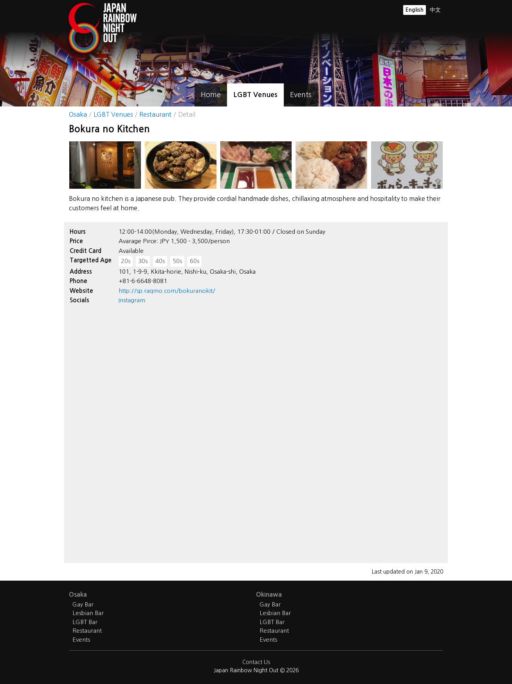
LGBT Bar (84, 622)
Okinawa (269, 594)
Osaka (78, 114)
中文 (435, 10)
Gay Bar (83, 604)
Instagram (132, 300)
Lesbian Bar (88, 613)
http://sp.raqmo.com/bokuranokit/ (167, 291)
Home (211, 94)
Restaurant (155, 114)
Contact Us (256, 662)
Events (301, 94)
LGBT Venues (255, 94)
